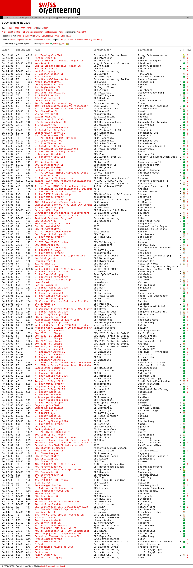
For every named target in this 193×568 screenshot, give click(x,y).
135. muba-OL (43, 76)
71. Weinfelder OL (47, 114)
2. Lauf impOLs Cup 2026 (51, 314)
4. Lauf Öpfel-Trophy (50, 253)
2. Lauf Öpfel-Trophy (49, 207)
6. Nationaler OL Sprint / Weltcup (58, 191)
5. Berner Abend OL (48, 392)
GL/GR (45, 36)
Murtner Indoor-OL (47, 266)
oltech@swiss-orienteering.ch (52, 566)
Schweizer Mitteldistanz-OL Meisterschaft (63, 442)
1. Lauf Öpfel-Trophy (49, 197)
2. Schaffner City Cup (50, 130)
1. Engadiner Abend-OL (50, 293)
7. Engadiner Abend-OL (50, 378)
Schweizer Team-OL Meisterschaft (57, 536)
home (7, 17)
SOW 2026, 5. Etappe (48, 344)
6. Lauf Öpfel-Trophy (49, 298)
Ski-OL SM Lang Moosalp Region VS (58, 66)
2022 (17, 28)
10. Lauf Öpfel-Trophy (50, 435)
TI (66, 36)
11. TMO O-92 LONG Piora (51, 480)
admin (188, 17)
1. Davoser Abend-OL (48, 357)
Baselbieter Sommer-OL (50, 368)
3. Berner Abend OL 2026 (51, 312)
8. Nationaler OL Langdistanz (55, 488)
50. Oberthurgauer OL (49, 475)
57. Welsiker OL (45, 125)
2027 (46, 28)
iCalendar (69, 39)
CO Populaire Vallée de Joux (54, 547)
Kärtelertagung (45, 71)
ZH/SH (26, 36)
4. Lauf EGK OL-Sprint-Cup (53, 279)
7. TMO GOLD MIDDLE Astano (53, 231)
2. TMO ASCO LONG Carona (51, 127)
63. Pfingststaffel (48, 226)
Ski (13, 32)
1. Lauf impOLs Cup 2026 (51, 296)
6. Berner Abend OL (48, 416)
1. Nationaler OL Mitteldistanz (56, 149)
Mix (63, 43)
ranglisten (50, 17)
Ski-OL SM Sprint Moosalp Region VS (59, 60)
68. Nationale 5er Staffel (53, 317)
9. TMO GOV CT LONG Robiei (53, 432)
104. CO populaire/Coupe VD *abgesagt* (61, 106)
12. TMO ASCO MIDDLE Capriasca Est (58, 509)
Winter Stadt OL (45, 58)
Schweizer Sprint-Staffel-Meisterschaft (62, 213)
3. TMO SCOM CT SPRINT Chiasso (55, 138)
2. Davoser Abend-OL (48, 373)
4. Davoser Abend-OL (48, 418)
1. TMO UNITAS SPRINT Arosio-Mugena (59, 108)
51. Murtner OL (45, 264)
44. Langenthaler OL (48, 140)
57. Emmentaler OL (47, 472)
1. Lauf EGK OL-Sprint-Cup (53, 194)
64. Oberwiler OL (46, 111)
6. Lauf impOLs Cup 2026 (51, 421)
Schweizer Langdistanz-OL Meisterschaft (62, 440)
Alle (3, 32)
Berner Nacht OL (45, 493)
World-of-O (81, 32)
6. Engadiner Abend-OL (50, 360)
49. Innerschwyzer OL (49, 135)
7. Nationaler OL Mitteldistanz (56, 437)
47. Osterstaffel (46, 159)
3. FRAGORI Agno (45, 413)
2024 (29, 28)
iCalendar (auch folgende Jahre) (88, 39)
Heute (12, 39)
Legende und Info (24, 39)
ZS (69, 36)
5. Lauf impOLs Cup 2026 (51, 400)
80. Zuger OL (43, 477)
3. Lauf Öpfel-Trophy (49, 237)
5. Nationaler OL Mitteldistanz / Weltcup (63, 189)
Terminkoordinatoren (42, 39)
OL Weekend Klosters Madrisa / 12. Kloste (63, 309)
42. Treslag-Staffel (48, 55)
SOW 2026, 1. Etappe (48, 333)
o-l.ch (14, 17)
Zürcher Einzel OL (47, 90)
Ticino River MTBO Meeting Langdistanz (61, 186)
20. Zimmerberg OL (47, 245)
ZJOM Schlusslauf (46, 517)
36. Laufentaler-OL (48, 541)
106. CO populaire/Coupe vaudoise (58, 533)
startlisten (39, 17)
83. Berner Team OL (48, 523)
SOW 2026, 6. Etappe (48, 346)
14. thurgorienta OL (48, 520)
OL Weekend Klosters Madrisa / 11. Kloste (63, 301)
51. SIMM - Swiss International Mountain (63, 362)
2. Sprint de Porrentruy (51, 277)
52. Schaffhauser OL (48, 143)
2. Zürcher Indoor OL (49, 74)
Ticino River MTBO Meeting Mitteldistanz (63, 181)
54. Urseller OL (45, 512)
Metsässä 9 (42, 63)
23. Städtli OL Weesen (50, 448)
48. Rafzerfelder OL (48, 467)
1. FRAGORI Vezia (46, 95)
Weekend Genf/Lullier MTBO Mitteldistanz (63, 325)
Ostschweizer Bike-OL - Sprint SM (58, 469)
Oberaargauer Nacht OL (50, 133)
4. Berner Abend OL (48, 370)
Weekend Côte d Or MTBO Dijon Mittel (60, 255)
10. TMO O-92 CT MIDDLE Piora (55, 464)
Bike (18, 32)
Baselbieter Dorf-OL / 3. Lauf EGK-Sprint (63, 205)
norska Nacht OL (45, 100)
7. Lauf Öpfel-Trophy (49, 384)
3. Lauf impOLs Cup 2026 (51, 322)
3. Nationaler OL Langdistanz (55, 178)
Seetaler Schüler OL (48, 170)
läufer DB (73, 17)
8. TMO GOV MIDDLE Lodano (52, 242)
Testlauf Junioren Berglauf (53, 218)
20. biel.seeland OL (48, 504)
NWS (57, 36)
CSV (61, 39)
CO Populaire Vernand (49, 84)
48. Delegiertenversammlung (53, 103)
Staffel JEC (43, 483)
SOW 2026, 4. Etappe (48, 341)
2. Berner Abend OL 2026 (51, 288)
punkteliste (62, 17)
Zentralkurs (43, 549)
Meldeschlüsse (51, 32)
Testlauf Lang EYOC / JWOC (53, 223)
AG (31, 36)
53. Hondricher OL (47, 496)
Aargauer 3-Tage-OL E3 (50, 389)
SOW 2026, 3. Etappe (48, 338)
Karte (61, 32)
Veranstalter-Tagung (48, 557)
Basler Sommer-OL (46, 285)
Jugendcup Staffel (47, 405)
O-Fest (39, 544)
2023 (23, 28)
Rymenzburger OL (45, 261)
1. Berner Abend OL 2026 (51, 271)
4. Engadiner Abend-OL (50, 352)
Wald (47, 43)
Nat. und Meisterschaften (32, 32)
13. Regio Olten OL (48, 87)
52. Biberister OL (47, 175)
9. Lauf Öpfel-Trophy (49, 424)
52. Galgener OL (45, 221)
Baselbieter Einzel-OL (50, 119)
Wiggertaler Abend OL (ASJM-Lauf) (58, 320)
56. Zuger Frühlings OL (50, 234)
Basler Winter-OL (46, 68)
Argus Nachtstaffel (48, 82)
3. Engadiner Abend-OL (50, 349)
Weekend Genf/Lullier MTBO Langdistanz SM (63, 328)
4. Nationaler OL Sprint (51, 183)
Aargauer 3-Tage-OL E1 (50, 381)
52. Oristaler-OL (46, 459)
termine (29, 17)
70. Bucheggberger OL (49, 165)
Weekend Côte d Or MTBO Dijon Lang (58, 269)
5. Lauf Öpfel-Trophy (49, 274)
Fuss (8, 32)
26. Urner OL (43, 426)
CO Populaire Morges (48, 429)
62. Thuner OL (44, 461)
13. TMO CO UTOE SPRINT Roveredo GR (59, 515)
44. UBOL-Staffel (46, 239)
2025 (34, 28)
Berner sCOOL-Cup (46, 210)
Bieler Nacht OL (45, 116)
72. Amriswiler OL (47, 162)
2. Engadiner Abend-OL (50, 330)
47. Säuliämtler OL (48, 98)
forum (22, 17)
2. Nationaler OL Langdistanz (55, 151)
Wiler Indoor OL (45, 555)
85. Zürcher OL (45, 304)
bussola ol (42, 282)
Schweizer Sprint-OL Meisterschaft (58, 215)
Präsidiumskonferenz (48, 539)
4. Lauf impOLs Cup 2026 (51, 376)
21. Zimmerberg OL (47, 453)
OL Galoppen (43, 499)
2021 (11, 28)
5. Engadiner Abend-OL (50, 354)
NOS (51, 36)
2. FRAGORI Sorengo (48, 250)
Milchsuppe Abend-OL (48, 154)
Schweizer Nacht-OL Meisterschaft (58, 501)
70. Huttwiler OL (46, 410)
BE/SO (37, 36)
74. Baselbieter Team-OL (53, 525)
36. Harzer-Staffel (48, 456)
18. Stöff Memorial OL (50, 93)
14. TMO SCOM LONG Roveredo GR (55, 528)
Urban (55, 43)
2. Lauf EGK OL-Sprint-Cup (53, 199)
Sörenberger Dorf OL (48, 485)
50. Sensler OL (45, 306)
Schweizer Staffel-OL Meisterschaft (59, 445)
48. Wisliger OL (45, 258)
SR (62, 36)
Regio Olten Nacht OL (49, 450)
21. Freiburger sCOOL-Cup (52, 491)
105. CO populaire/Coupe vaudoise (58, 202)
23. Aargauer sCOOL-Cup (50, 247)
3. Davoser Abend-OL (48, 394)
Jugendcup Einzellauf (49, 408)
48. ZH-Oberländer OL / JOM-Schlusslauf (62, 531)
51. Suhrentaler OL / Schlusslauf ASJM (61, 507)
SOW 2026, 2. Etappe (48, 336)
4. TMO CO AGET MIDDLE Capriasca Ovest (61, 173)
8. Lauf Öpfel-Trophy (50, 402)
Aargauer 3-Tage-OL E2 (50, 386)
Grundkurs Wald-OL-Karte (52, 79)
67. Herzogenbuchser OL (50, 122)
